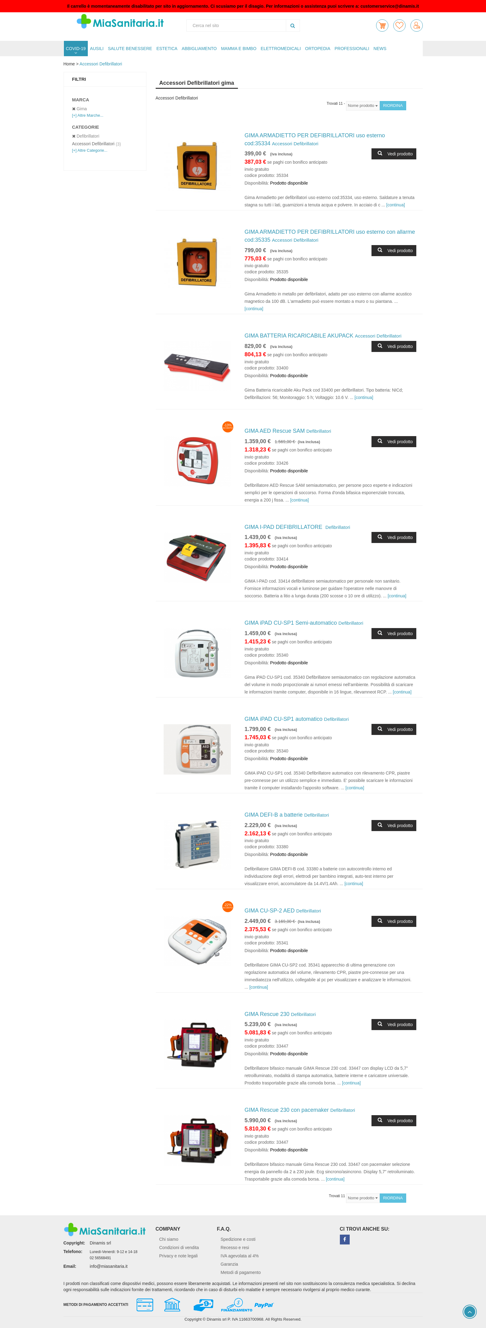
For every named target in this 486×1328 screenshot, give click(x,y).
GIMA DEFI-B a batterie (287, 815)
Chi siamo (168, 1239)
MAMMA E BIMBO (238, 48)
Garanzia (229, 1264)
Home (69, 63)
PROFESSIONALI (352, 48)
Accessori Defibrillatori (101, 63)
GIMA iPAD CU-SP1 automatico (297, 719)
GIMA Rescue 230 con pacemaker (300, 1110)
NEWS (380, 48)
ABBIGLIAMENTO (199, 48)
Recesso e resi (235, 1247)
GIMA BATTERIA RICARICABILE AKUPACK (323, 336)
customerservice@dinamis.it (389, 6)
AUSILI (96, 48)
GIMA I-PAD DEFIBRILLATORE (297, 527)
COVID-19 (76, 48)
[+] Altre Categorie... (89, 150)
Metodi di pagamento (241, 1272)
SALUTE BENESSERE (130, 48)
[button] (382, 25)
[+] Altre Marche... (87, 115)
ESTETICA (166, 48)
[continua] (395, 204)
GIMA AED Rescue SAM (288, 431)
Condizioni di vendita (179, 1247)
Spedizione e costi (238, 1239)
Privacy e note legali (178, 1255)
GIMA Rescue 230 (280, 1014)
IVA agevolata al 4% (240, 1255)
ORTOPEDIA (317, 48)
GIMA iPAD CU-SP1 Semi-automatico (304, 623)
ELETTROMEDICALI (281, 48)
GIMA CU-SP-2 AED (283, 911)
